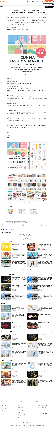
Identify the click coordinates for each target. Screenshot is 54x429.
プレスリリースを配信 (30, 1)
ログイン (19, 405)
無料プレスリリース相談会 (22, 415)
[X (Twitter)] (8, 229)
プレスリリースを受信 (39, 1)
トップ (1, 389)
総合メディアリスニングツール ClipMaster (43, 405)
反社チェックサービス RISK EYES (41, 413)
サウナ (25, 225)
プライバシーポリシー (31, 425)
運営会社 (11, 425)
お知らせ (19, 412)
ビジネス (31, 4)
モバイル (38, 4)
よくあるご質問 (20, 410)
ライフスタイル (22, 4)
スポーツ (27, 4)
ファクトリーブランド (10, 225)
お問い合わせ (27, 238)
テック (35, 4)
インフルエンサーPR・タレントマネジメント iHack (44, 409)
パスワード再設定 (21, 407)
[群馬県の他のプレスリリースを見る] (49, 7)
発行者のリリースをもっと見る (27, 269)
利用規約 (24, 425)
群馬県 (46, 14)
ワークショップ (35, 225)
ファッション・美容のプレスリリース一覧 (11, 389)
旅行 (11, 4)
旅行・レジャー (17, 222)
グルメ (8, 4)
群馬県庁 (48, 225)
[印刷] (13, 229)
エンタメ (4, 4)
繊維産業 (44, 225)
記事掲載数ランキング (4, 410)
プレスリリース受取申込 (22, 414)
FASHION (3, 227)
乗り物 (41, 4)
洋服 (21, 225)
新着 (2, 4)
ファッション (17, 225)
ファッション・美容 (16, 4)
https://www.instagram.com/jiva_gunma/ (20, 29)
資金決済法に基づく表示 (40, 425)
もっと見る (50, 274)
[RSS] (30, 422)
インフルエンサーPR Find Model (41, 407)
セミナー (19, 417)
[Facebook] (6, 229)
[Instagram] (28, 422)
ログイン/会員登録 (49, 1)
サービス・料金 (3, 405)
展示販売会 (29, 225)
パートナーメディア (4, 408)
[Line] (11, 229)
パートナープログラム (17, 425)
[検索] (53, 4)
